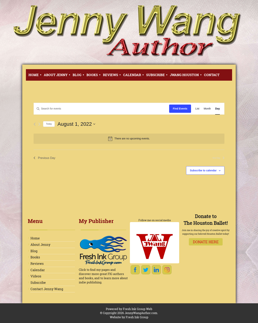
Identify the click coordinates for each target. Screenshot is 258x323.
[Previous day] (35, 124)
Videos (35, 276)
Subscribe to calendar (203, 170)
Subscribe (155, 75)
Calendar (132, 75)
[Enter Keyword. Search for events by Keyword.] (101, 108)
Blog (77, 75)
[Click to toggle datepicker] (76, 124)
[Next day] (39, 124)
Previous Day (44, 157)
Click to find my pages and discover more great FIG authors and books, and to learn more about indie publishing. (103, 276)
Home (33, 75)
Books (92, 75)
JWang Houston (184, 75)
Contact (212, 75)
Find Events (180, 108)
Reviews (110, 75)
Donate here (206, 241)
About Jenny (56, 75)
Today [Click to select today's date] (49, 124)
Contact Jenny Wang (46, 289)
